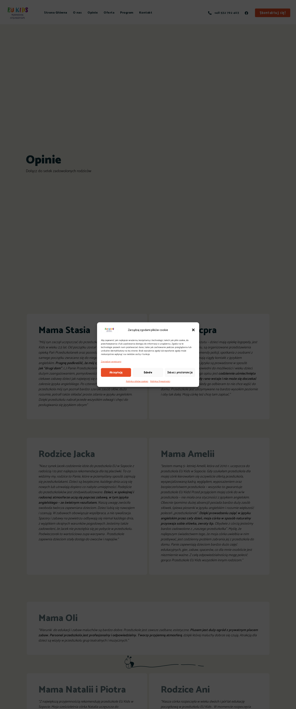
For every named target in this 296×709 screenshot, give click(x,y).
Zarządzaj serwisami (111, 361)
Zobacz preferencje (180, 372)
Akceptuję (115, 372)
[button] (193, 330)
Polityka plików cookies (137, 381)
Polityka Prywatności (160, 381)
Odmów (148, 372)
